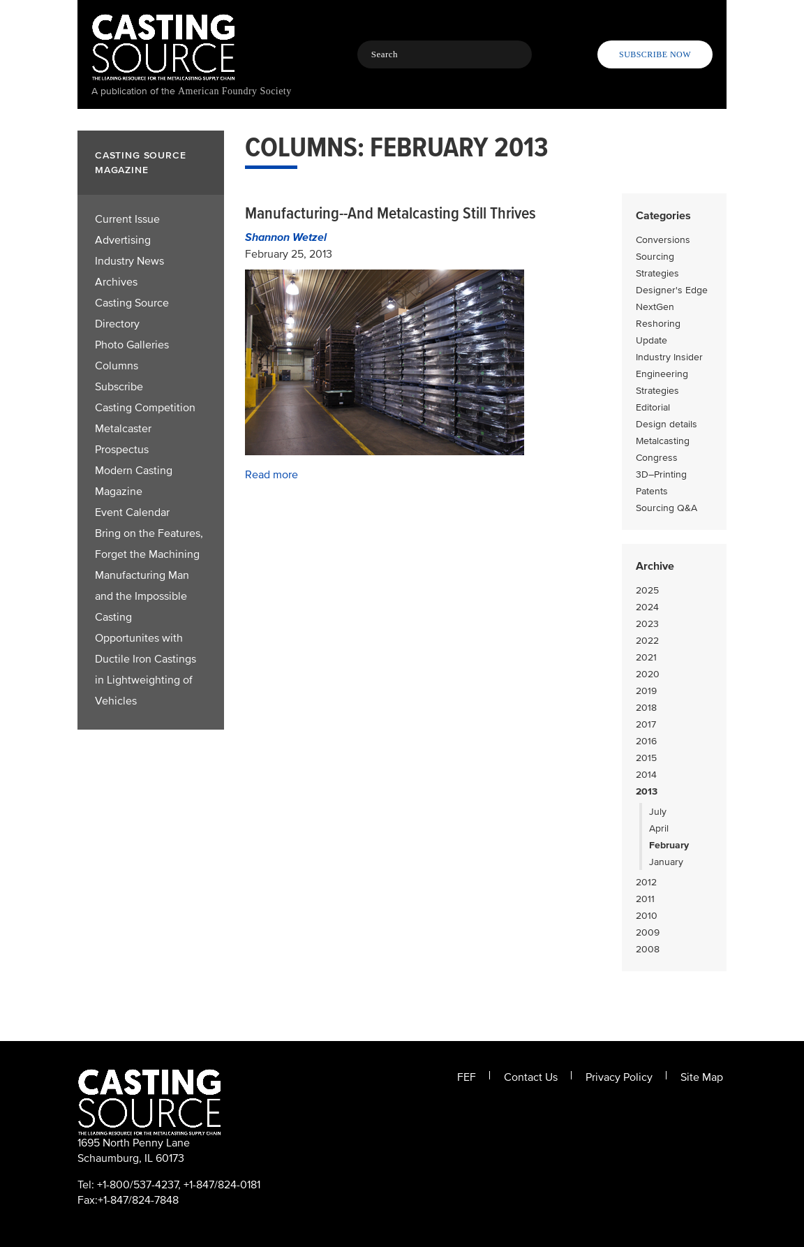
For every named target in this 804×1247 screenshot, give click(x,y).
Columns (116, 366)
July (658, 812)
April (659, 828)
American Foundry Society (235, 91)
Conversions (663, 240)
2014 (646, 775)
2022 (647, 641)
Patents (652, 491)
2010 (646, 916)
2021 (646, 657)
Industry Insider (669, 357)
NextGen (655, 307)
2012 (646, 882)
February (669, 845)
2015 (646, 758)
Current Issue (127, 219)
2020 (648, 674)
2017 (646, 724)
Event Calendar (132, 512)
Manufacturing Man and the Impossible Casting (142, 596)
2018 (646, 708)
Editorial (653, 407)
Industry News (129, 261)
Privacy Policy (619, 1077)
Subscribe (119, 387)
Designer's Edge (672, 290)
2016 (646, 741)
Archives (116, 282)
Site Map (701, 1077)
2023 (647, 624)
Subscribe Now (655, 54)
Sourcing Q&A (666, 508)
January (666, 862)
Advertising (123, 240)
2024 (647, 607)
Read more (271, 475)
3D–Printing (661, 474)
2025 (647, 590)
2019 (646, 691)
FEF (466, 1077)
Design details (666, 424)
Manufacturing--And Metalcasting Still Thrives (390, 213)
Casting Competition (145, 408)
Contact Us (531, 1077)
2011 (645, 899)
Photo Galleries (132, 345)
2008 (648, 949)
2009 (648, 932)
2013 (646, 791)
